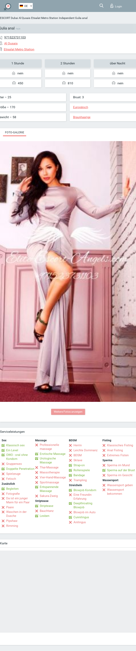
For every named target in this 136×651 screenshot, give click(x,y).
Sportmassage (49, 482)
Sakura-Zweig (49, 496)
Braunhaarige (81, 117)
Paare (10, 507)
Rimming (12, 526)
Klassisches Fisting (120, 445)
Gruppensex (14, 464)
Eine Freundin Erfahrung (82, 497)
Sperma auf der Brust (121, 470)
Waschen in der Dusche (16, 514)
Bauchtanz (47, 511)
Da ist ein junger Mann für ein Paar (18, 500)
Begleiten (12, 489)
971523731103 (15, 37)
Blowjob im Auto (84, 512)
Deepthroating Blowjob (82, 505)
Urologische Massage (48, 460)
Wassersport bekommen (115, 492)
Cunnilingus (81, 517)
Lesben (44, 516)
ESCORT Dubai (9, 18)
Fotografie (13, 494)
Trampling (80, 480)
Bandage (79, 475)
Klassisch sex (15, 445)
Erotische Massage (53, 454)
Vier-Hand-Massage (53, 477)
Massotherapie (50, 472)
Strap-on (79, 465)
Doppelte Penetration (20, 469)
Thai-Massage (49, 467)
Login (116, 6)
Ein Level (12, 450)
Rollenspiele (81, 470)
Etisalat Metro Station (44, 18)
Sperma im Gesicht (119, 475)
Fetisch (11, 479)
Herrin (77, 445)
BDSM (77, 455)
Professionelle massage (49, 447)
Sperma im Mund (118, 465)
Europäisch (80, 107)
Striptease (46, 506)
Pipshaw (11, 521)
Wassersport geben (120, 485)
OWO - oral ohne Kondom (17, 457)
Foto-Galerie (14, 132)
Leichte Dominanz (85, 450)
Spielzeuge (13, 474)
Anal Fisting (115, 450)
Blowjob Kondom (84, 490)
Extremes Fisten (118, 455)
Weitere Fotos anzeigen (68, 411)
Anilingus (79, 522)
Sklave (77, 460)
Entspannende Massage (49, 489)
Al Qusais (24, 18)
